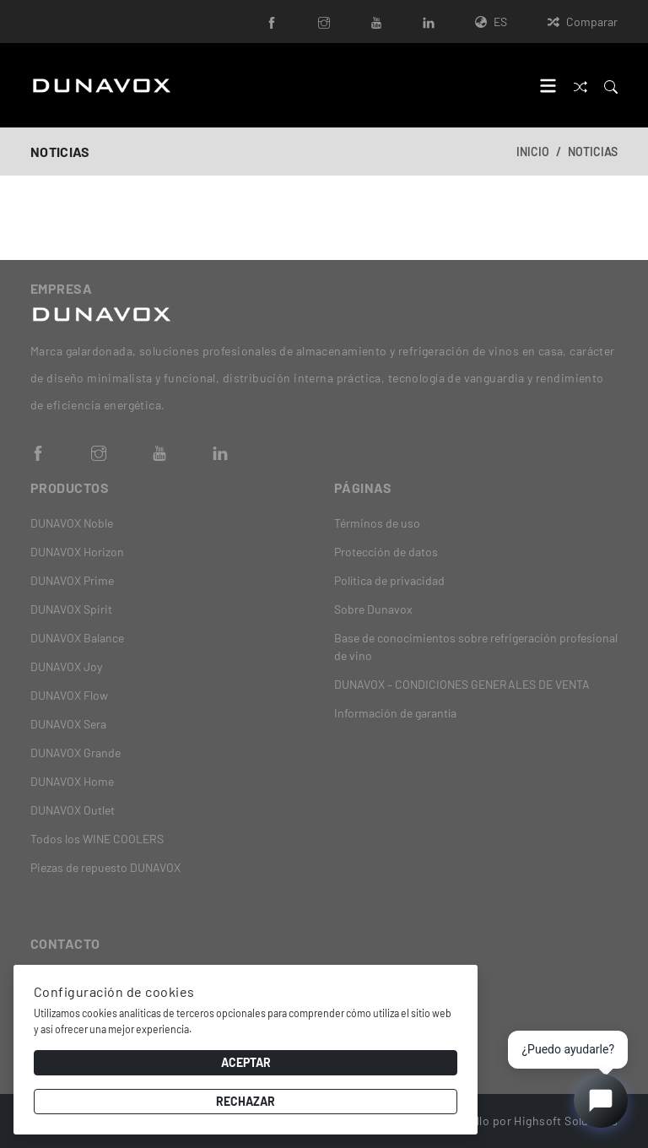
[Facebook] (272, 21)
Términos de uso (377, 523)
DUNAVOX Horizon (77, 551)
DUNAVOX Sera (68, 724)
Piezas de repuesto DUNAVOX (105, 867)
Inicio (532, 151)
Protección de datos (386, 551)
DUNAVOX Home (72, 781)
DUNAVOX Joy (66, 666)
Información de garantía (395, 713)
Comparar (583, 21)
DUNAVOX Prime (72, 580)
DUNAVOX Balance (77, 638)
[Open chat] (601, 1101)
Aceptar (246, 1062)
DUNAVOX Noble (71, 523)
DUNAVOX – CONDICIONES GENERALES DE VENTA (462, 684)
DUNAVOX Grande (75, 752)
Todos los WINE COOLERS (97, 838)
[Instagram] (324, 21)
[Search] (611, 85)
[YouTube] (376, 21)
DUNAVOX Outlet (72, 810)
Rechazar (245, 1101)
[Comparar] (580, 85)
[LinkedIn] (429, 21)
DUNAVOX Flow (69, 695)
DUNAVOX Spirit (71, 609)
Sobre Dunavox (373, 609)
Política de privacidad (389, 580)
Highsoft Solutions (566, 1120)
